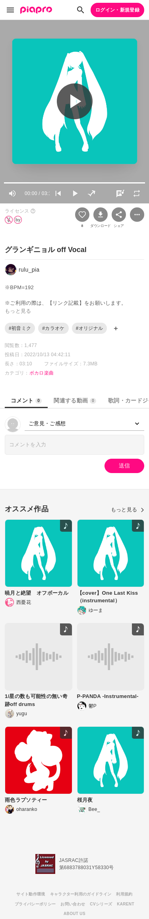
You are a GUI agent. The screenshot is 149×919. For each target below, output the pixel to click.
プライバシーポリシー (35, 904)
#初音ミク (20, 328)
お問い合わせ (72, 904)
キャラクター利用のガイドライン (81, 894)
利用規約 (124, 894)
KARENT (125, 904)
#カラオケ (53, 328)
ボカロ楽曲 (41, 373)
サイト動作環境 (30, 894)
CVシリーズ (101, 904)
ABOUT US (74, 913)
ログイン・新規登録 (117, 10)
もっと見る (127, 510)
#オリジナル (89, 328)
